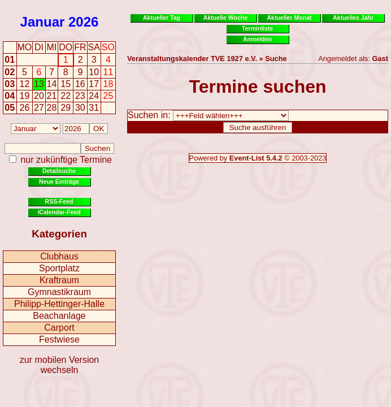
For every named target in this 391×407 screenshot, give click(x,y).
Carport (59, 327)
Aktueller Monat (289, 17)
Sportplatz (59, 268)
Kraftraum (59, 280)
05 (10, 107)
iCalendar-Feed (58, 212)
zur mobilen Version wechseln (59, 365)
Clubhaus (59, 256)
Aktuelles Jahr (353, 17)
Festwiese (59, 339)
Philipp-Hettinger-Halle (59, 304)
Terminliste (257, 28)
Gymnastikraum (59, 292)
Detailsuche (59, 170)
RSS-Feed (59, 201)
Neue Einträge (59, 181)
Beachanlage (59, 316)
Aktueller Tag (161, 17)
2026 (83, 21)
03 (10, 84)
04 (10, 96)
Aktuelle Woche (225, 17)
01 (10, 59)
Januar (42, 21)
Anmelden (257, 39)
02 (10, 72)
